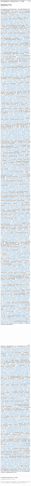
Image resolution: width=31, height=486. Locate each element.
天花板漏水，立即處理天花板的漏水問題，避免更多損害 (11, 85)
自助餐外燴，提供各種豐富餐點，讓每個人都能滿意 (9, 136)
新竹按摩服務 (10, 274)
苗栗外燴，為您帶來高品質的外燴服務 (17, 207)
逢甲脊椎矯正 (25, 157)
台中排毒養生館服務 (18, 320)
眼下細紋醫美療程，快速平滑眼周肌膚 (14, 57)
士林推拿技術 (11, 201)
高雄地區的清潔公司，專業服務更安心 (8, 98)
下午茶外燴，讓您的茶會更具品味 (23, 259)
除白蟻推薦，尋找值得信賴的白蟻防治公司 (15, 157)
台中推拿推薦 (16, 374)
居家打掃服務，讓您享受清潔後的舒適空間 (15, 112)
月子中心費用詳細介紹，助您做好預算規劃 (23, 279)
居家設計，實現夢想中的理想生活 (13, 269)
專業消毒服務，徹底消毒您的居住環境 (23, 36)
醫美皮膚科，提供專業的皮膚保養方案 (9, 368)
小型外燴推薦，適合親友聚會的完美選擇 (22, 252)
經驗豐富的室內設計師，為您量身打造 (24, 177)
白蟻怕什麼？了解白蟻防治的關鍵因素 (24, 373)
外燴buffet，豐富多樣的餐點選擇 (12, 286)
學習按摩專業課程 (7, 375)
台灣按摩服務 (19, 138)
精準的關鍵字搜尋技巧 (13, 89)
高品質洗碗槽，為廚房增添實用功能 (21, 94)
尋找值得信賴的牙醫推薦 (6, 71)
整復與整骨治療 (10, 102)
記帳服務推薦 (10, 241)
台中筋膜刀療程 (15, 389)
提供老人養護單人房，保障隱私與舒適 (23, 216)
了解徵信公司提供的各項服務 (16, 381)
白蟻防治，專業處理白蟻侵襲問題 (17, 55)
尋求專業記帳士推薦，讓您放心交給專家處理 (17, 364)
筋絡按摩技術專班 (20, 286)
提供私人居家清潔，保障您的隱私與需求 (10, 50)
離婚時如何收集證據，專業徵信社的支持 (12, 450)
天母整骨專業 (18, 16)
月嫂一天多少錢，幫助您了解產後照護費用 (23, 170)
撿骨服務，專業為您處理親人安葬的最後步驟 (9, 69)
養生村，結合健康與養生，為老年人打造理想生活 (19, 199)
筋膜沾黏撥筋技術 (5, 139)
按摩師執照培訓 (13, 230)
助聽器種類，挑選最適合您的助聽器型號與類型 (18, 76)
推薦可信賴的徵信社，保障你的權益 (19, 81)
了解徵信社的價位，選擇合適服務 (23, 447)
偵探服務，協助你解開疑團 (25, 271)
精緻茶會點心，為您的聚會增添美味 (21, 14)
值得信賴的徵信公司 (16, 355)
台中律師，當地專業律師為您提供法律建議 (15, 220)
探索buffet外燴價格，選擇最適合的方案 (11, 444)
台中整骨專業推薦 (17, 146)
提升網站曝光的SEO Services (14, 90)
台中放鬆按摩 (12, 301)
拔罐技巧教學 (4, 380)
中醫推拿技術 (16, 107)
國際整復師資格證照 (25, 121)
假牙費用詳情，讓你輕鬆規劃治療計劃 (15, 172)
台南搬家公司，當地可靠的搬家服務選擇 (15, 296)
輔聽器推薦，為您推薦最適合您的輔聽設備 (12, 110)
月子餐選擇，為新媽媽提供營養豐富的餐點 (11, 144)
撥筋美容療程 (25, 56)
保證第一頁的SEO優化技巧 (18, 21)
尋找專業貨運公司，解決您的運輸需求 (18, 190)
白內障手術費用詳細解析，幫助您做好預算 (7, 179)
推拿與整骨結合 (4, 165)
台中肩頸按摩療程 (20, 56)
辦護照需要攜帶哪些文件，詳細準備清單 (14, 465)
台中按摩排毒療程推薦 (6, 162)
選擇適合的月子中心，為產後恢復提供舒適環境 (15, 51)
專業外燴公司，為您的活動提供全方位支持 (15, 37)
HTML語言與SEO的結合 (9, 107)
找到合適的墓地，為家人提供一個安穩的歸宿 (22, 197)
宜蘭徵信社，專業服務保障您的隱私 (11, 23)
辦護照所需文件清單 (15, 430)
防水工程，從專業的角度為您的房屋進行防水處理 (12, 106)
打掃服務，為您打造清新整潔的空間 (7, 35)
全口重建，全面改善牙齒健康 (6, 367)
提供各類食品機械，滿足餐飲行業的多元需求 (12, 240)
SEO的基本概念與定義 (21, 50)
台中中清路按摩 (4, 349)
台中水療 (24, 120)
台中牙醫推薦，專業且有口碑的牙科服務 (11, 458)
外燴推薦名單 (21, 212)
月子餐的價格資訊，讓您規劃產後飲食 (24, 130)
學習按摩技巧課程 (21, 221)
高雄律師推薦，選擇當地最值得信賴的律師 (15, 194)
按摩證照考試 (15, 449)
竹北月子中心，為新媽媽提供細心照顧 (8, 320)
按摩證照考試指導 (6, 79)
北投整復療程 (27, 401)
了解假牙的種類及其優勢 (22, 175)
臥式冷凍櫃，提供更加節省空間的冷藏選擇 (14, 254)
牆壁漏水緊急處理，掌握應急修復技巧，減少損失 (19, 229)
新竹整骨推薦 (6, 194)
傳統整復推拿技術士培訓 (15, 258)
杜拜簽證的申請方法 (6, 268)
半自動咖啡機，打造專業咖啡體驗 (7, 449)
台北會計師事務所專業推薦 (20, 298)
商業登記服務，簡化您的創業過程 (24, 95)
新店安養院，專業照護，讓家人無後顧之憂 (16, 287)
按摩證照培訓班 (3, 280)
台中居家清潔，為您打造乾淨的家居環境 (14, 271)
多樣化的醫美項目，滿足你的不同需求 (21, 31)
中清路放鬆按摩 (8, 262)
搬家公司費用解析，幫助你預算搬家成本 (8, 31)
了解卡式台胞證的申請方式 (6, 137)
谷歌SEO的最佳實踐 (7, 233)
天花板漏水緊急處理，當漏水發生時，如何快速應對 (18, 297)
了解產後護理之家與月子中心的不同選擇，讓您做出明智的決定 (14, 64)
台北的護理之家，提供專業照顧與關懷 (15, 105)
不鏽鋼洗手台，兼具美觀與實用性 (17, 309)
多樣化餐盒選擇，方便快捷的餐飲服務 (23, 313)
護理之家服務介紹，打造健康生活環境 (22, 79)
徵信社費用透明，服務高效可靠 (14, 462)
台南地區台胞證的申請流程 (7, 193)
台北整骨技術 (21, 407)
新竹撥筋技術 (15, 405)
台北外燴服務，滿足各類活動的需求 (16, 461)
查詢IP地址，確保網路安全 (24, 149)
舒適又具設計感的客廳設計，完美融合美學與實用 (8, 402)
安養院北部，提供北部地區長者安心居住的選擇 (18, 118)
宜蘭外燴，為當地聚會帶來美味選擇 (11, 117)
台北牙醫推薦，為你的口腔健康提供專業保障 (10, 259)
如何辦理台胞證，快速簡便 (24, 368)
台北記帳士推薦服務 (22, 139)
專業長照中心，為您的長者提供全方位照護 (8, 41)
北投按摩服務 (9, 123)
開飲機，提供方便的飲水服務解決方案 (17, 367)
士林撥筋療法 (21, 234)
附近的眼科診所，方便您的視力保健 (22, 468)
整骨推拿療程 (14, 17)
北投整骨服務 (22, 52)
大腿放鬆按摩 (22, 437)
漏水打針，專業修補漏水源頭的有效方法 (11, 186)
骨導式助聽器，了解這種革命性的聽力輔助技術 (8, 178)
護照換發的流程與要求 (8, 309)
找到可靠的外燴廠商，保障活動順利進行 (20, 201)
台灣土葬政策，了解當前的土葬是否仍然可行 (19, 347)
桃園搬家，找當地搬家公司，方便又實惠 (21, 288)
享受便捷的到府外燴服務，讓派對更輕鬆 (13, 49)
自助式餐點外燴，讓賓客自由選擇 (9, 295)
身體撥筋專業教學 (9, 177)
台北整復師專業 (17, 383)
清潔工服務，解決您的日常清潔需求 (20, 431)
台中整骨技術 (9, 310)
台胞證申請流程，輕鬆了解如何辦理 (14, 289)
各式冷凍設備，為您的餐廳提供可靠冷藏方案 (21, 75)
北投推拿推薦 (18, 214)
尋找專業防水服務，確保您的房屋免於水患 (19, 122)
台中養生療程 (18, 143)
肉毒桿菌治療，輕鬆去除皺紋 (17, 134)
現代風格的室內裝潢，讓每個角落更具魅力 (22, 307)
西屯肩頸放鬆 (3, 39)
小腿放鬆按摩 (21, 22)
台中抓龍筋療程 (8, 230)
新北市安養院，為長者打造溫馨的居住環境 (15, 202)
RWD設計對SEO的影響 (14, 137)
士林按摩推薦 (10, 13)
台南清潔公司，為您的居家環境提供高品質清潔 (18, 97)
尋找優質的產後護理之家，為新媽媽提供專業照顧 (15, 436)
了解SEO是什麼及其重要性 (13, 387)
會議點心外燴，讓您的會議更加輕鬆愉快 (23, 187)
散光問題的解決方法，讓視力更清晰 (21, 41)
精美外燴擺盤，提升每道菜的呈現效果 (13, 234)
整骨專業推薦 (10, 27)
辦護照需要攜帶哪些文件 (25, 105)
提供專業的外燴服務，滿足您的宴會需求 (23, 402)
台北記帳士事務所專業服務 (16, 149)
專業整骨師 (12, 184)
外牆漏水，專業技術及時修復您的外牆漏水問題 (14, 445)
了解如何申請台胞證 (7, 159)
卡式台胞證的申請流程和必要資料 (11, 428)
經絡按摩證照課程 (22, 68)
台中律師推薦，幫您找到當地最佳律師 (16, 363)
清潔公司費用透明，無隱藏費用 (24, 158)
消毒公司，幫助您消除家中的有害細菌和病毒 (13, 356)
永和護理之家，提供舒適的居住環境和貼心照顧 (9, 313)
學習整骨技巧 (25, 296)
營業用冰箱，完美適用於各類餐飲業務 (17, 395)
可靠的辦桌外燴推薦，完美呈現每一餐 (16, 71)
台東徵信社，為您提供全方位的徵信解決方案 (11, 463)
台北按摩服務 (17, 15)
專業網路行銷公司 (20, 215)
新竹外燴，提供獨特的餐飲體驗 (25, 38)
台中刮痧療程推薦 (14, 138)
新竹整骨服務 (27, 275)
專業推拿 (15, 91)
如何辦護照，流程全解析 (11, 65)
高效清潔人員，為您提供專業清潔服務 (13, 68)
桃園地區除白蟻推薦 (7, 174)
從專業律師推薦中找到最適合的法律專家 (14, 145)
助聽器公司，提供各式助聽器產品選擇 (13, 29)
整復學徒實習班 (23, 49)
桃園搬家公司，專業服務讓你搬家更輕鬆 (20, 218)
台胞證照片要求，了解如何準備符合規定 (8, 312)
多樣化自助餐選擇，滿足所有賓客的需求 (18, 241)
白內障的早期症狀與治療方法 (17, 121)
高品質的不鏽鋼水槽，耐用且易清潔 (11, 215)
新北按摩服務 (24, 40)
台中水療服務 (6, 191)
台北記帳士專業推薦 (25, 382)
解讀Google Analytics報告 (9, 321)
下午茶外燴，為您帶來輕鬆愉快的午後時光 (11, 133)
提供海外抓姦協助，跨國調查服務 (21, 109)
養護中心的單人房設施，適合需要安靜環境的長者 (20, 148)
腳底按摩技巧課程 (12, 160)
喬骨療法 (20, 62)
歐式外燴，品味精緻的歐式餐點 (23, 133)
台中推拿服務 (21, 355)
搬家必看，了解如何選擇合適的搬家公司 (13, 206)
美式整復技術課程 (10, 109)
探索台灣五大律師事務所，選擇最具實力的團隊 (9, 130)
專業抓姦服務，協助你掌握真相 (9, 213)
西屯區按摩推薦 (10, 63)
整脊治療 (14, 109)
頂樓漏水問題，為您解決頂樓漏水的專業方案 (11, 212)
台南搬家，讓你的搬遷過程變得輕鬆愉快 (19, 226)
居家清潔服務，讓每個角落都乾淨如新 (9, 30)
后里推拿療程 (27, 190)
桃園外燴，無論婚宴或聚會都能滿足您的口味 (9, 24)
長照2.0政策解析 (15, 370)
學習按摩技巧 (3, 458)
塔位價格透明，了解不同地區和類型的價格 (12, 116)
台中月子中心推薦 (25, 397)
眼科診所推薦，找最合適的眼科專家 (11, 256)
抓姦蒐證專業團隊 (25, 419)
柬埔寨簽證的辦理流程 (13, 36)
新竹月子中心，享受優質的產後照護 (17, 42)
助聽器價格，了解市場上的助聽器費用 (23, 153)
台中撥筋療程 (13, 298)
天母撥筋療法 (22, 206)
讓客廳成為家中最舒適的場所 (7, 161)
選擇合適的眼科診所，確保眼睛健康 (13, 22)
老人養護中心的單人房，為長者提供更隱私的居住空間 (21, 403)
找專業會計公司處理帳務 (14, 11)
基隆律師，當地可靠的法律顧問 (12, 468)
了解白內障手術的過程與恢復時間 (8, 281)
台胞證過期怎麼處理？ (19, 173)
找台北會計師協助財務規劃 (24, 470)
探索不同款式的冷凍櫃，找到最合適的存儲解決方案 (9, 131)
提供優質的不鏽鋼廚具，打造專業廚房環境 (23, 178)
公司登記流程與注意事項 (5, 364)
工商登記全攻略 (13, 170)
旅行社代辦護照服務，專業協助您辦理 (9, 173)
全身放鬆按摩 (19, 211)
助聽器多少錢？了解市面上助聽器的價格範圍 (19, 446)
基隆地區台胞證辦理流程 (15, 10)
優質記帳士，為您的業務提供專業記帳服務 (10, 460)
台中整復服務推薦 (16, 369)
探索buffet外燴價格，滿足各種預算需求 (16, 273)
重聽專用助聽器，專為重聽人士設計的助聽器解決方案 (18, 54)
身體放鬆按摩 (4, 450)
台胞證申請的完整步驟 (22, 10)
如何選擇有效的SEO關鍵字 (13, 185)
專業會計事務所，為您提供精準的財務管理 (10, 299)
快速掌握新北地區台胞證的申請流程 (21, 65)
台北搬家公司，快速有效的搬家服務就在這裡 (14, 165)
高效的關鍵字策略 (21, 144)
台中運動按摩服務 (20, 394)
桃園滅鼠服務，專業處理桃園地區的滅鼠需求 (10, 373)
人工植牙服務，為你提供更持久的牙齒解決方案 (19, 80)
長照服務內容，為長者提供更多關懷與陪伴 (9, 354)
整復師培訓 (20, 382)
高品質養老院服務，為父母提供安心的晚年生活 (13, 99)
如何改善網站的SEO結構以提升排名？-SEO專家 (12, 1)
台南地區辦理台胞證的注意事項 (6, 188)
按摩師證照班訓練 (8, 138)
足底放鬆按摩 (5, 265)
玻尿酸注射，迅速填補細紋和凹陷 (18, 198)
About (29, 1)
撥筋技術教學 (25, 394)
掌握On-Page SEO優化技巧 (25, 435)
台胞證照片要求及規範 (12, 120)
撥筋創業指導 (18, 150)
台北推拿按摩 (4, 302)
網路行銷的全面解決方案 (18, 98)
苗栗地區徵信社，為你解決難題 (20, 30)
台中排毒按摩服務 (20, 239)
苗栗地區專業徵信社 (10, 21)
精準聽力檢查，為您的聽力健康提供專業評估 (19, 245)
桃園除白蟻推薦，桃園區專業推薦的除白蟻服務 (17, 268)
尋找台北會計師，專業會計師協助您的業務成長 (15, 247)
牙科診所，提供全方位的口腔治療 (11, 380)
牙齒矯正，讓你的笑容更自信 (13, 423)
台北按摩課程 (24, 434)
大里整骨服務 (19, 387)
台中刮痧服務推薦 (24, 138)
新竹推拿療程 (16, 175)
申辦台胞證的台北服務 (12, 79)
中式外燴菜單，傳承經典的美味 (20, 443)
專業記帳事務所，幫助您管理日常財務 (23, 83)
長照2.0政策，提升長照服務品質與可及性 (14, 442)
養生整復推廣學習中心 (11, 163)
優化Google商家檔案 (19, 433)
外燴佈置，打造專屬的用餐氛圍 (20, 160)
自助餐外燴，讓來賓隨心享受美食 (13, 158)
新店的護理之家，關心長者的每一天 (7, 389)
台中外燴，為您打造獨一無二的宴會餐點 (9, 350)
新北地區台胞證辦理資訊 (15, 407)
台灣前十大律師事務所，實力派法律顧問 (16, 270)
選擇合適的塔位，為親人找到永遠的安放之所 (9, 82)
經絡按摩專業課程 (18, 301)
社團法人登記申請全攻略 (15, 95)
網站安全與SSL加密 (22, 369)
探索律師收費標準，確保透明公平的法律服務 (14, 40)
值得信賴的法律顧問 (25, 62)
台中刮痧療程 (14, 123)
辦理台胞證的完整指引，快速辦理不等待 (22, 69)
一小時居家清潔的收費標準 (7, 17)
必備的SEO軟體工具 (15, 455)
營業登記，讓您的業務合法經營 (10, 307)
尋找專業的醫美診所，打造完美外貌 (22, 255)
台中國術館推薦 (13, 417)
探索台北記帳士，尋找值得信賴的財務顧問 (7, 231)
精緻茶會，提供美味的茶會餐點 (6, 118)
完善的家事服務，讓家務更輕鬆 (25, 135)
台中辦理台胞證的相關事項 (17, 253)
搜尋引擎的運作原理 (21, 11)
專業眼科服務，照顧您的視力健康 (9, 288)
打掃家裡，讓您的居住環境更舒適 (17, 310)
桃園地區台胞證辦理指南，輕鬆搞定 (10, 16)
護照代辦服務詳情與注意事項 (25, 230)
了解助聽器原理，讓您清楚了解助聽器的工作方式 (19, 266)
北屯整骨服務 (12, 91)
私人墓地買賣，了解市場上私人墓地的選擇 (18, 238)
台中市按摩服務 (13, 260)
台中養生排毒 (14, 96)
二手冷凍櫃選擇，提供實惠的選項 (13, 139)
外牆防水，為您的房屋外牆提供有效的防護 (22, 163)
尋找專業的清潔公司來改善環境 (6, 171)
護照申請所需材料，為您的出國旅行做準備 (20, 48)
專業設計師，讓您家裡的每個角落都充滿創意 (14, 314)
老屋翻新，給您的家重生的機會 (7, 365)
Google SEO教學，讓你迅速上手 (14, 283)
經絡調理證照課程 (15, 177)
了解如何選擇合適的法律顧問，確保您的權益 (9, 255)
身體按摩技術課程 (21, 455)
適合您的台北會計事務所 (8, 204)
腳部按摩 (3, 361)
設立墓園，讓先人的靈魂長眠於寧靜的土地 (13, 396)
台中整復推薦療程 (6, 54)
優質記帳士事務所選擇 (19, 285)
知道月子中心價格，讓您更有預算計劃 (19, 13)
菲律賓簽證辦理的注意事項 (14, 70)
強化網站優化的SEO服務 (8, 446)
